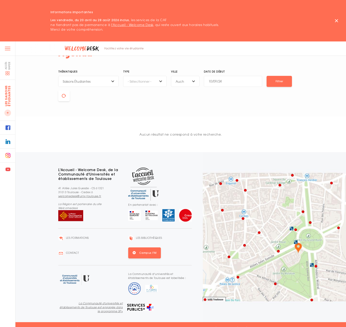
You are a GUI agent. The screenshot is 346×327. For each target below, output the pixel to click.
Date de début (214, 71)
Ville (174, 71)
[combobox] (88, 81)
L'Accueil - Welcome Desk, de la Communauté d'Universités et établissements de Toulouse (88, 174)
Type (126, 71)
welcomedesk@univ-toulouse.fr (79, 196)
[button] (279, 81)
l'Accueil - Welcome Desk (132, 25)
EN (292, 49)
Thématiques (68, 71)
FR (286, 49)
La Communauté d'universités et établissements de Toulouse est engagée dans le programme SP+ (91, 307)
